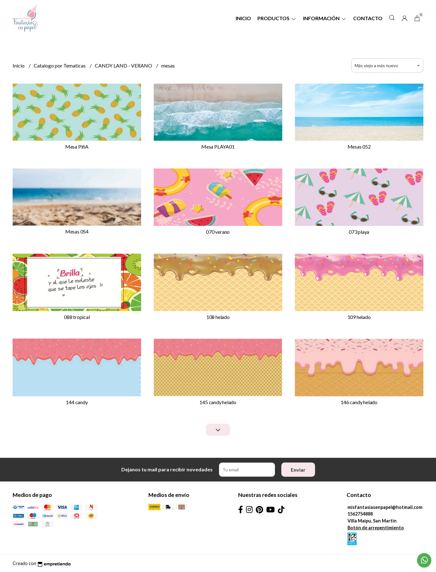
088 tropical (76, 317)
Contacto (367, 18)
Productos (277, 18)
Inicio (243, 18)
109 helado (359, 317)
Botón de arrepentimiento (375, 527)
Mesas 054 (77, 231)
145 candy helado (217, 402)
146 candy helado (359, 402)
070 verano (218, 232)
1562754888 (360, 513)
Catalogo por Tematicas (60, 65)
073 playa (359, 232)
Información (325, 18)
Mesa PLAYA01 (217, 147)
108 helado (218, 317)
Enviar (298, 470)
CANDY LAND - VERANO (124, 65)
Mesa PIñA (77, 147)
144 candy (77, 402)
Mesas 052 (359, 147)
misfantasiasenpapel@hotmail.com (384, 507)
